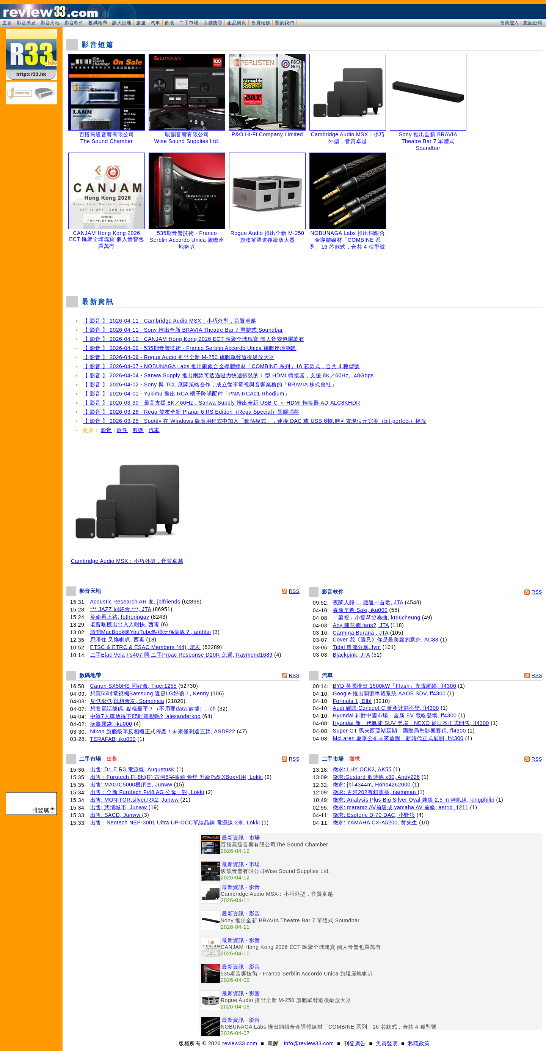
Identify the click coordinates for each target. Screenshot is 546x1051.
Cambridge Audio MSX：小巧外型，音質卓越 (127, 558)
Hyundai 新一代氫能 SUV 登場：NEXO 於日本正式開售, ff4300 (411, 723)
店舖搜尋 (212, 22)
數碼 (138, 430)
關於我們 (284, 22)
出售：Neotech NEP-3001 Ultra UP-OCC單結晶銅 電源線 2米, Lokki (175, 822)
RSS (294, 591)
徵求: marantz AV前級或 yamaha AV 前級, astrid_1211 (401, 807)
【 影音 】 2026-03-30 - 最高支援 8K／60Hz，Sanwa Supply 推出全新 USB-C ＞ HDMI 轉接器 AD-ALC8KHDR (221, 403)
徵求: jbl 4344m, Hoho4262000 (372, 785)
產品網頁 (236, 22)
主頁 (7, 22)
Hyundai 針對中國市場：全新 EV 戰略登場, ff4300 (395, 715)
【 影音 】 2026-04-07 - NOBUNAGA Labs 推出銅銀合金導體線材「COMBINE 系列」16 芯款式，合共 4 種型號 (221, 366)
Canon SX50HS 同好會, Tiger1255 (133, 686)
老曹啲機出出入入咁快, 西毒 (125, 624)
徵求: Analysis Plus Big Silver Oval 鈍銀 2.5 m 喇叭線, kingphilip (414, 800)
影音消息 (26, 22)
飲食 (169, 22)
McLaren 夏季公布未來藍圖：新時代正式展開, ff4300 (398, 738)
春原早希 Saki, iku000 (360, 610)
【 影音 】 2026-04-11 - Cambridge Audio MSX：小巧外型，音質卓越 (169, 321)
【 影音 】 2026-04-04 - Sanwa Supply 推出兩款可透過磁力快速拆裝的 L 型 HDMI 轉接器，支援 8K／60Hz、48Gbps (228, 375)
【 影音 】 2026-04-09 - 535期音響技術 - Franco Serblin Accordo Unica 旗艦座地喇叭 (190, 348)
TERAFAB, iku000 (113, 739)
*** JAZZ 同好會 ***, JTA (120, 609)
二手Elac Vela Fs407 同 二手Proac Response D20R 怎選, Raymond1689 (181, 655)
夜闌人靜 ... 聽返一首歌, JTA (368, 602)
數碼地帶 (97, 22)
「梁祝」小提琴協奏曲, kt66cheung (376, 618)
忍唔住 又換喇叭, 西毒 (117, 640)
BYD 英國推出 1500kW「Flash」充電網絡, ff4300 (395, 686)
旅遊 (141, 22)
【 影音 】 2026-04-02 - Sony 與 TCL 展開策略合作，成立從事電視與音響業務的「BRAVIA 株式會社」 (210, 384)
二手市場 (188, 22)
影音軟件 (73, 22)
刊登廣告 (355, 1043)
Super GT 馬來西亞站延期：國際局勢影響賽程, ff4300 (399, 731)
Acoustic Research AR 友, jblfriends (135, 602)
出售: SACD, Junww (116, 815)
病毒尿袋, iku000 (111, 724)
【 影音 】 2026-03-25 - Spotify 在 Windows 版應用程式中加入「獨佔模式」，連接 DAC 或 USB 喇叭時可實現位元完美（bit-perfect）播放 (255, 421)
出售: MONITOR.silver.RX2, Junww (135, 800)
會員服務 (260, 22)
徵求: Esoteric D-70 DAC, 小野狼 (374, 815)
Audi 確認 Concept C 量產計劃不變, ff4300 (386, 708)
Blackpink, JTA (351, 655)
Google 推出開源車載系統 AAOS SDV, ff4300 (389, 693)
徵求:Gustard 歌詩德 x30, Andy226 (376, 777)
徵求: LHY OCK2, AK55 (362, 769)
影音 (106, 430)
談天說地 (121, 22)
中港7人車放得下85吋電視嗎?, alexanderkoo (145, 716)
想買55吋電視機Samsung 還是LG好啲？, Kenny (149, 693)
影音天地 (50, 22)
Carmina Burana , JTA (361, 633)
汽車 (155, 22)
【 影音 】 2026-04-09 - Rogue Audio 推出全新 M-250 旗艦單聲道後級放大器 (179, 357)
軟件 (122, 430)
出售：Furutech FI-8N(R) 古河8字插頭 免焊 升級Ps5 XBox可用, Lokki (176, 777)
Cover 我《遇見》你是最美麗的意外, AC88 (386, 640)
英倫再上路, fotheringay (119, 617)
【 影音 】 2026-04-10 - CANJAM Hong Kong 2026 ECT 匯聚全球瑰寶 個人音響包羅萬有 (193, 339)
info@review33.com (309, 1043)
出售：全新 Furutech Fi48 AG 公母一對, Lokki (147, 792)
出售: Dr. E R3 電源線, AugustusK (132, 769)
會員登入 (509, 22)
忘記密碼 (532, 22)
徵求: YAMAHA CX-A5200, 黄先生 (375, 822)
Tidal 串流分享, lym (357, 647)
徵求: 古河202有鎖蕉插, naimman (375, 792)
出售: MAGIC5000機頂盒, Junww (132, 785)
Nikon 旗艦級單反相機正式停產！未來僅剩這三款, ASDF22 (162, 731)
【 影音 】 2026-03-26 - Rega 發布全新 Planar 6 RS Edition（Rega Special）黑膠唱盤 (191, 412)
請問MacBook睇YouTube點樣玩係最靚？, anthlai (150, 632)
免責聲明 (387, 1043)
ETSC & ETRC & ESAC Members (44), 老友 (145, 647)
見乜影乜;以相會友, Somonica (127, 701)
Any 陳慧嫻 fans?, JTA (361, 625)
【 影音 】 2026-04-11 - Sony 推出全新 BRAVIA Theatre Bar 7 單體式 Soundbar (183, 330)
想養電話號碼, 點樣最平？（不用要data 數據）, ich (153, 709)
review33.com (239, 1043)
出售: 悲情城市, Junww (119, 807)
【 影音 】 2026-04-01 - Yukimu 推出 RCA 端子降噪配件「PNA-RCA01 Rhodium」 (186, 394)
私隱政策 (419, 1043)
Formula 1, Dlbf (352, 701)
